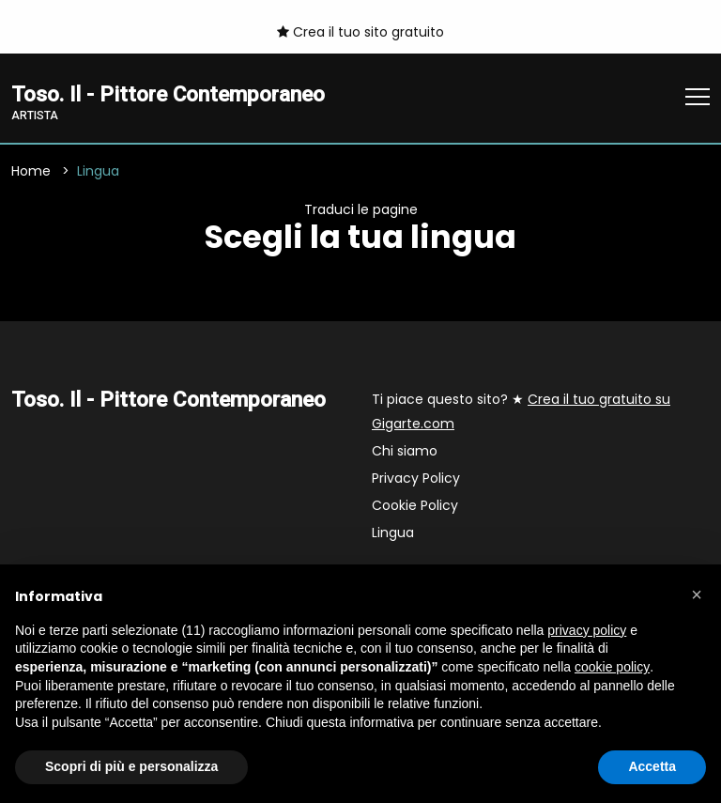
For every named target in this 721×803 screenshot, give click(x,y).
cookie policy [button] (612, 666)
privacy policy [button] (586, 630)
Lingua (393, 532)
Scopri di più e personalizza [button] (131, 766)
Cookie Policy (415, 505)
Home (31, 171)
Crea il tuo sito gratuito (360, 32)
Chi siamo (404, 450)
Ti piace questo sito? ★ (521, 411)
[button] (697, 594)
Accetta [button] (652, 766)
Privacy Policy (416, 478)
